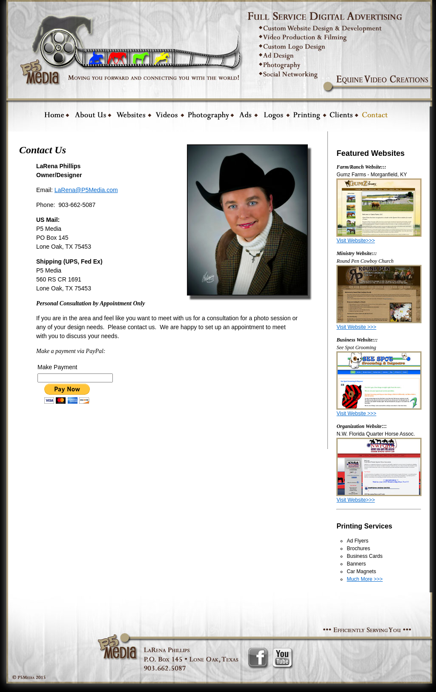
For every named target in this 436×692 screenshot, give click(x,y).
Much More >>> (364, 579)
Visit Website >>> (356, 327)
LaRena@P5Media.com (86, 190)
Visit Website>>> (355, 241)
